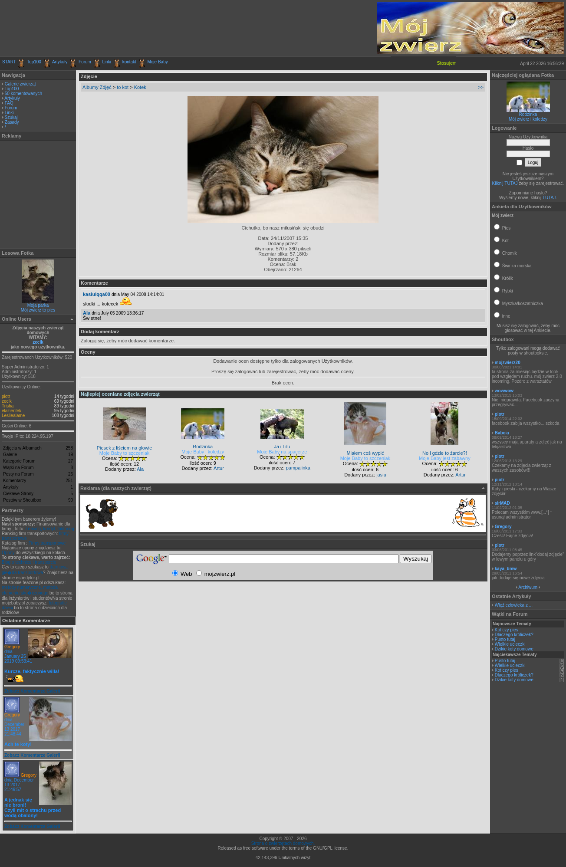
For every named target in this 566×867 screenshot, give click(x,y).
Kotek (140, 87)
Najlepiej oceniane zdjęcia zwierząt (120, 394)
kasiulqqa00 (96, 294)
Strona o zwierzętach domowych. (283, 843)
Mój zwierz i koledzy (528, 119)
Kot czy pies (506, 629)
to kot (122, 87)
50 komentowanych (23, 93)
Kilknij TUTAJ (505, 183)
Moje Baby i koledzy (202, 451)
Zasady (12, 122)
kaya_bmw (506, 568)
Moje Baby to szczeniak (124, 453)
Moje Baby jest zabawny (445, 458)
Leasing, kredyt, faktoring (50, 528)
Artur (219, 468)
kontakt (129, 61)
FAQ (9, 103)
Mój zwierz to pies (38, 310)
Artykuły (60, 61)
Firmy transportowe (47, 543)
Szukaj (11, 117)
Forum (85, 61)
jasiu (381, 474)
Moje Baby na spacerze (282, 451)
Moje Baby (157, 61)
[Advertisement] (103, 28)
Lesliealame (13, 415)
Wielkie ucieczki (510, 644)
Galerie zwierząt (20, 84)
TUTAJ (549, 197)
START (9, 61)
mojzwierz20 (507, 362)
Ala (86, 312)
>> (481, 87)
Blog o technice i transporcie (29, 562)
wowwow (504, 390)
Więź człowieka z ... (514, 605)
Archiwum (527, 587)
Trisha (7, 406)
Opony (8, 552)
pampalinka (298, 467)
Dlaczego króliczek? (514, 634)
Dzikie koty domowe (514, 649)
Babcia (502, 432)
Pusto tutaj (505, 639)
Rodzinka (528, 114)
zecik (38, 342)
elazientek (11, 410)
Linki (107, 61)
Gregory (12, 646)
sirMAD (502, 503)
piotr (6, 396)
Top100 (34, 61)
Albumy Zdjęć (97, 87)
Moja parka (38, 305)
